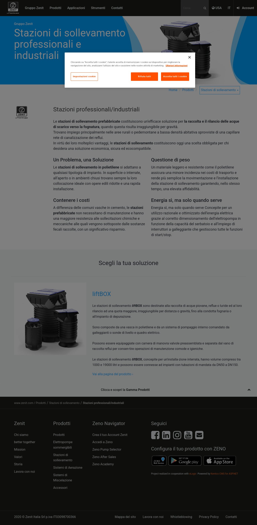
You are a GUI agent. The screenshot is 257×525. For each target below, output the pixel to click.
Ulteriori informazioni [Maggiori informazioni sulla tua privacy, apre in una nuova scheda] (177, 65)
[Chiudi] (189, 57)
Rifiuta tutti (144, 76)
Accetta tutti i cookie (175, 76)
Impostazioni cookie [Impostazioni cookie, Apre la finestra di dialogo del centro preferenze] (84, 76)
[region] (130, 70)
